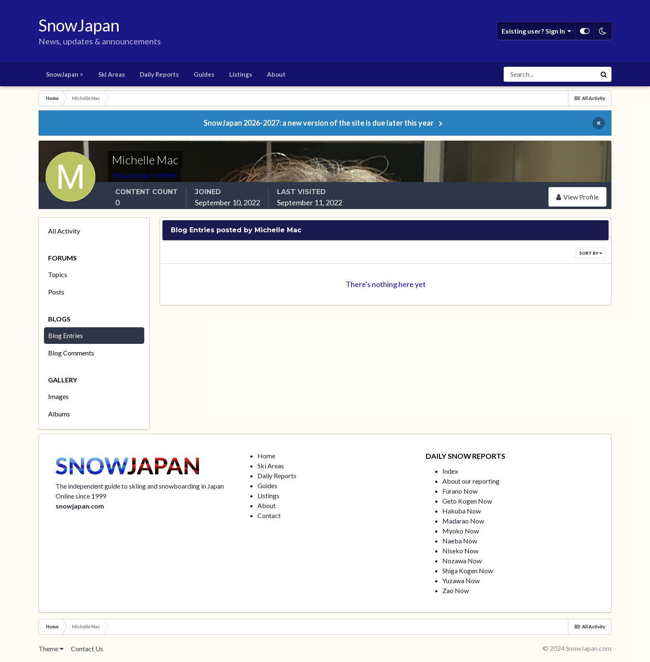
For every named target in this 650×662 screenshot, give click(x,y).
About (276, 74)
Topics (57, 274)
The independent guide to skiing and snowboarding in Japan (140, 486)
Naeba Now (459, 541)
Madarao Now (463, 521)
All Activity (64, 231)
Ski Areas (111, 74)
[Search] (550, 74)
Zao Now (455, 590)
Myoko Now (460, 531)
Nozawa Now (462, 561)
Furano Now (460, 491)
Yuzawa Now (461, 580)
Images (58, 396)
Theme (51, 648)
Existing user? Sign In (536, 31)
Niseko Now (460, 551)
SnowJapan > (64, 74)
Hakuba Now (461, 511)
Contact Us (87, 648)
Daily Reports (159, 74)
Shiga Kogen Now (467, 570)
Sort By (591, 253)
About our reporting (471, 481)
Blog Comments (71, 353)
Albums (59, 414)
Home (266, 456)
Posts (56, 292)
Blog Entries (65, 335)
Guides (204, 74)
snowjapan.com (80, 506)
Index (450, 471)
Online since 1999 (81, 496)
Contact (269, 515)
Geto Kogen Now (467, 501)
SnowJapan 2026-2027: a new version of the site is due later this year (319, 122)
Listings (240, 74)
